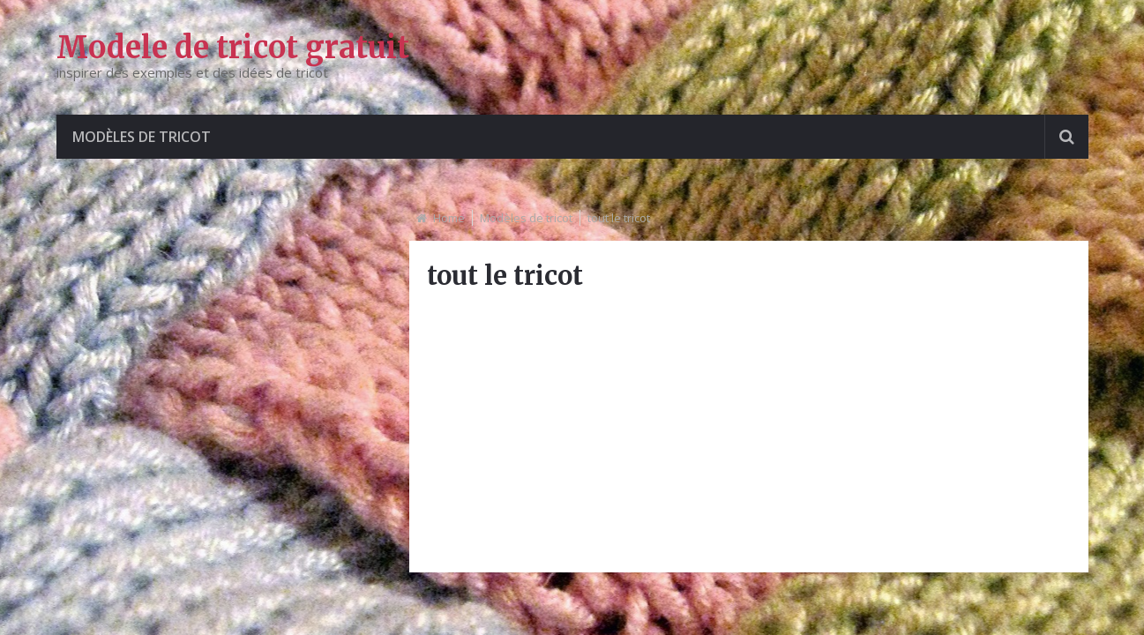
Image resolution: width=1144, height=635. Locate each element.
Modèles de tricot (141, 136)
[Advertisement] (749, 431)
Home (449, 218)
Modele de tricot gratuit (232, 48)
